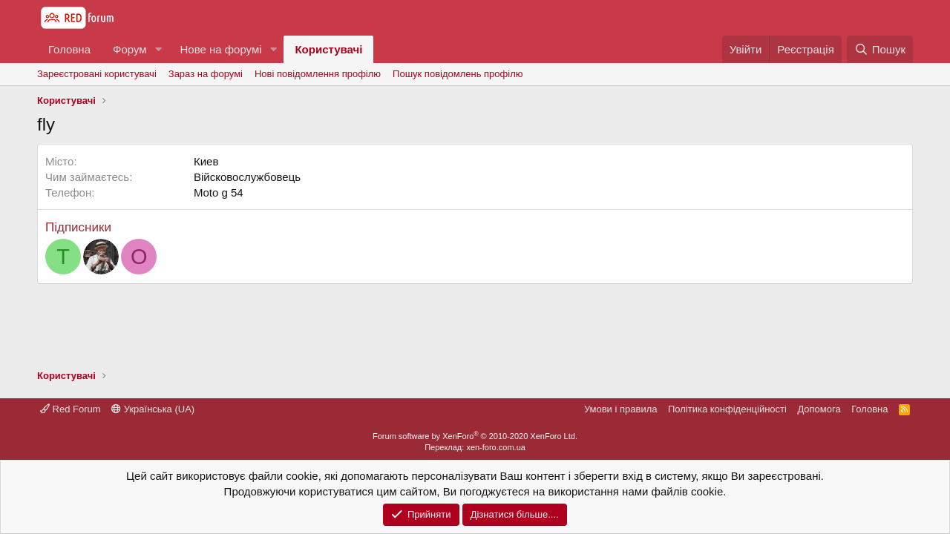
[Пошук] (880, 49)
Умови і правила (621, 409)
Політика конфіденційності (727, 409)
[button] (158, 49)
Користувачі (328, 49)
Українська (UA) (152, 409)
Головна (69, 49)
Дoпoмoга (818, 409)
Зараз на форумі (205, 73)
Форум (130, 49)
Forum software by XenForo (475, 436)
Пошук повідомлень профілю (457, 73)
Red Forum (70, 409)
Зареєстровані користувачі (97, 73)
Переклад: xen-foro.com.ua (475, 447)
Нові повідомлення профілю (318, 73)
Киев (206, 161)
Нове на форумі (220, 49)
